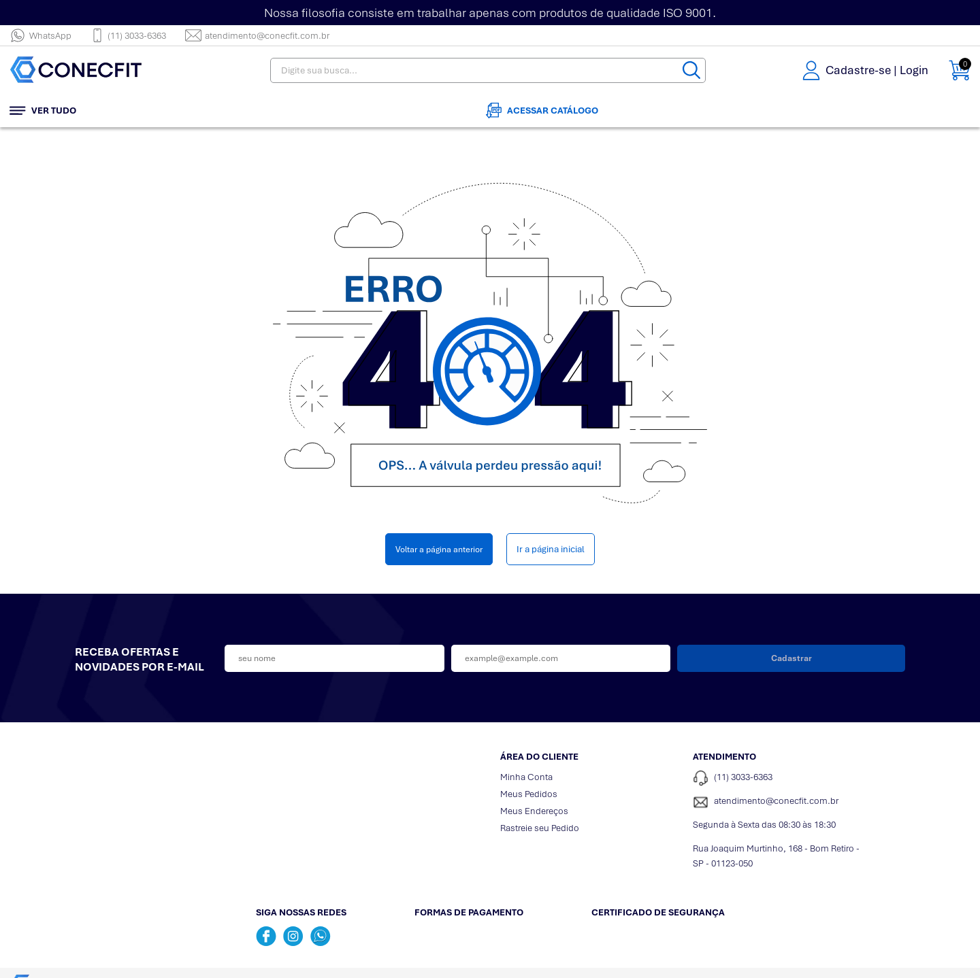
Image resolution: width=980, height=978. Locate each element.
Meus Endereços (534, 811)
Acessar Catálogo (542, 110)
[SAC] (779, 802)
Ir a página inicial (551, 549)
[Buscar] (691, 70)
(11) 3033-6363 (128, 35)
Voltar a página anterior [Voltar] (439, 549)
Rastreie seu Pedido (539, 828)
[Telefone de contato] (779, 778)
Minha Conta (526, 777)
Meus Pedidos (528, 794)
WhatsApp (40, 35)
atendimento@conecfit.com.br (257, 35)
